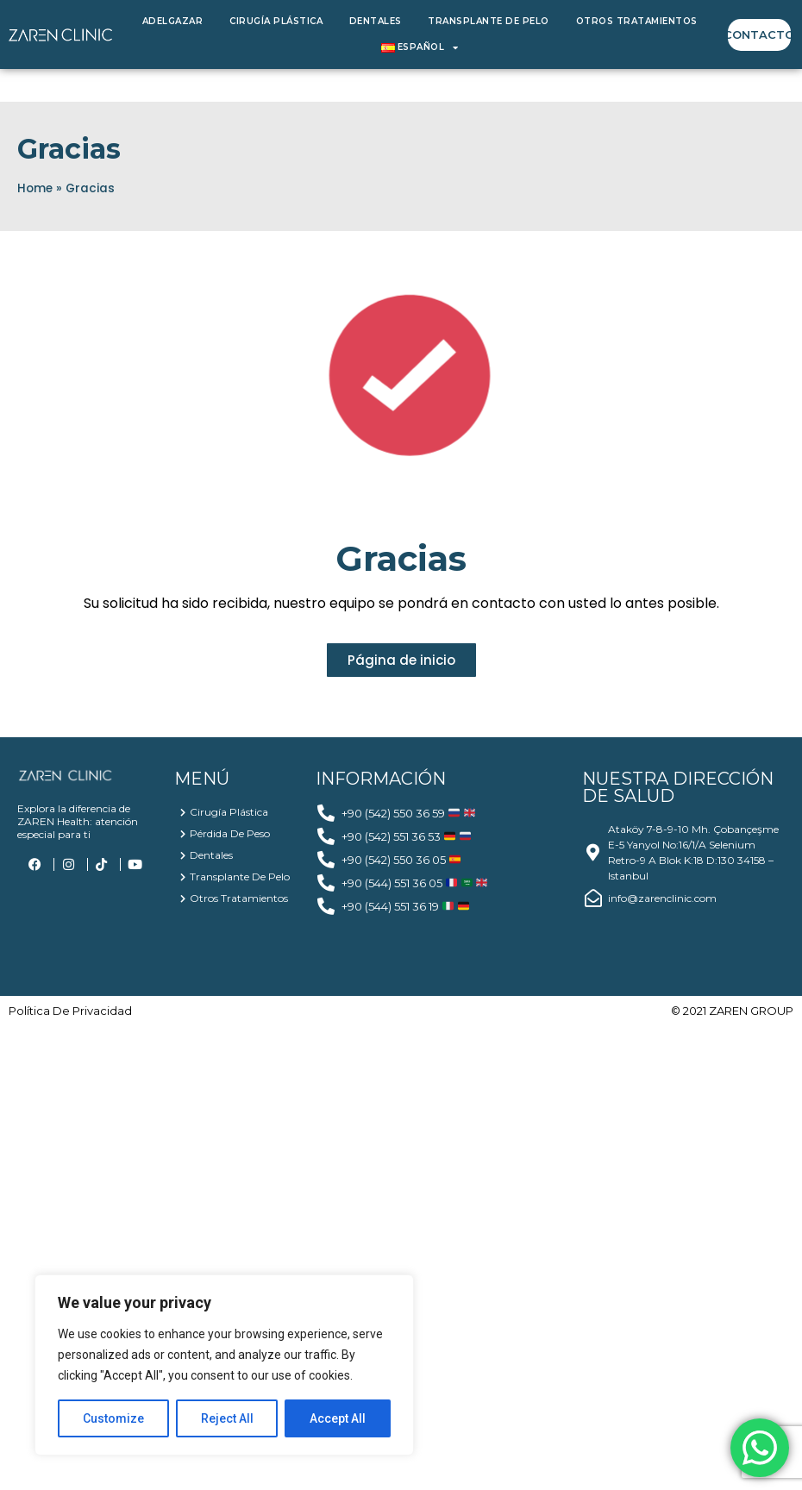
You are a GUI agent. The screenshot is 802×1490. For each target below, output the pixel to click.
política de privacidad (70, 1010)
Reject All (227, 1418)
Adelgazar (173, 21)
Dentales (375, 21)
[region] (224, 1365)
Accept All (338, 1418)
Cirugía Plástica (276, 21)
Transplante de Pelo (488, 21)
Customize (113, 1418)
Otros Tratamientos (637, 21)
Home (35, 188)
